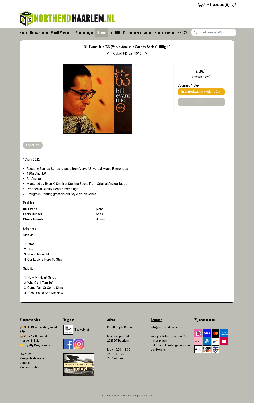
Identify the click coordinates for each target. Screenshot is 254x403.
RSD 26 (183, 32)
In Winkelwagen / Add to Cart (201, 92)
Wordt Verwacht (62, 32)
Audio (148, 32)
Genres (101, 32)
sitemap (142, 395)
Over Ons (25, 354)
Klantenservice (165, 32)
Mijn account (218, 4)
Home (23, 32)
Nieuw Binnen (39, 32)
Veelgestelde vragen (33, 358)
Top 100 (114, 32)
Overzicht (32, 145)
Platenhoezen (132, 32)
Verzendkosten (30, 367)
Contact (25, 362)
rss (150, 395)
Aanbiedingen (85, 32)
